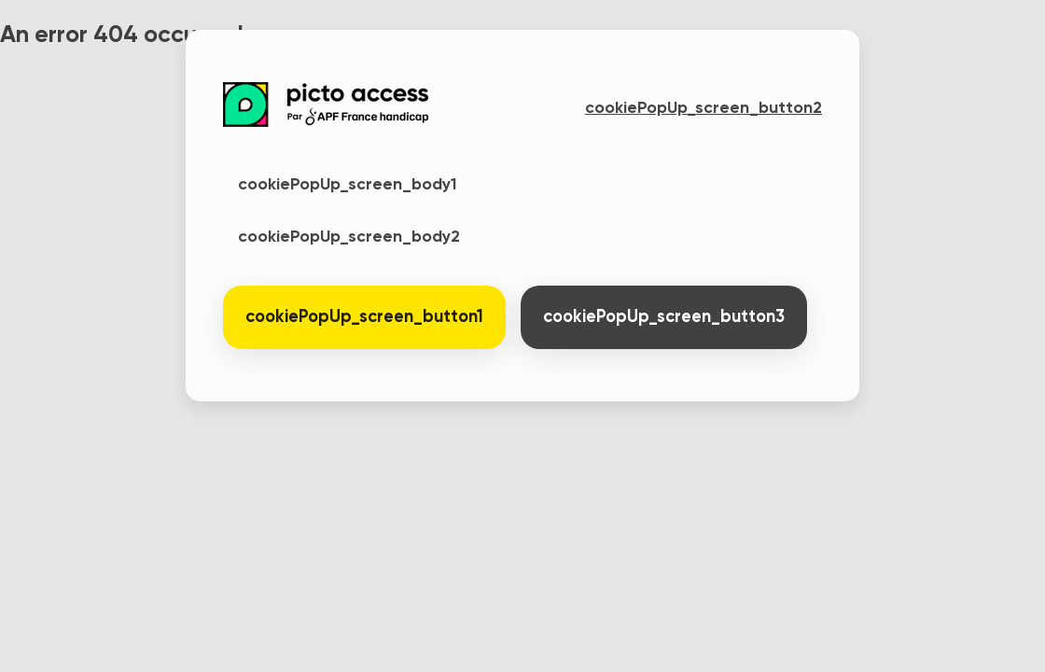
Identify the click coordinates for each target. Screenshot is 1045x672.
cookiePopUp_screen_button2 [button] (703, 108)
